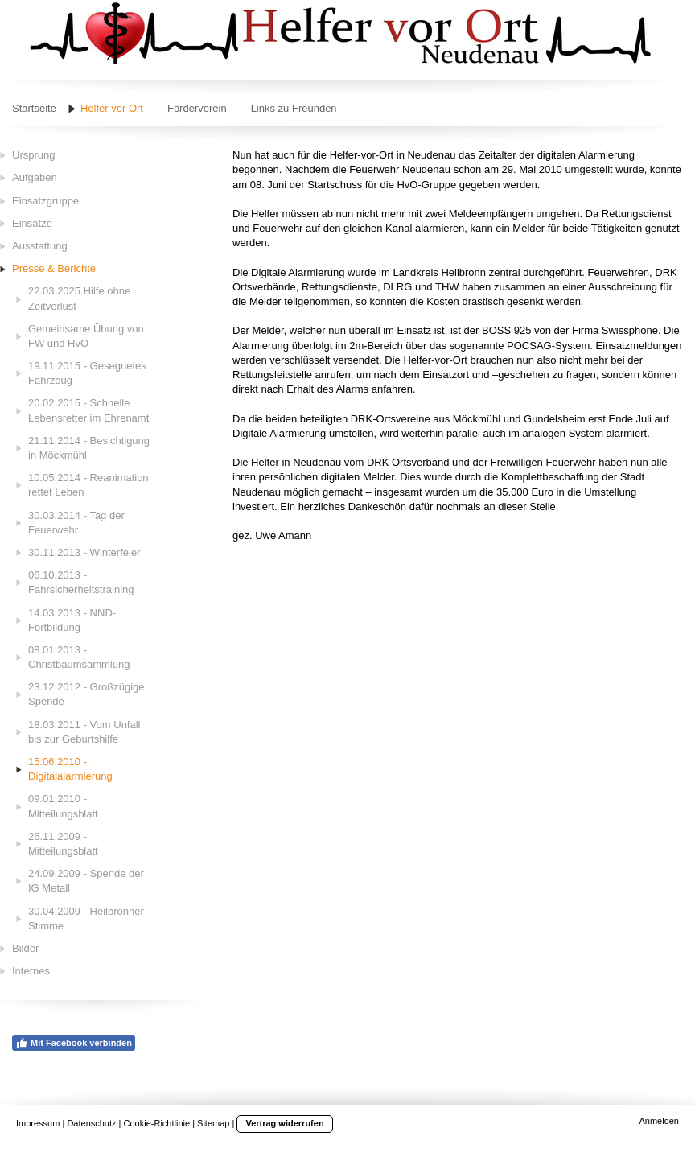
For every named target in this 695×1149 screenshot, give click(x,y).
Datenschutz (91, 1123)
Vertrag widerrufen (284, 1123)
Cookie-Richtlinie (157, 1123)
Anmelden (659, 1121)
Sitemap (213, 1123)
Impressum (38, 1123)
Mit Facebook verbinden (73, 1042)
